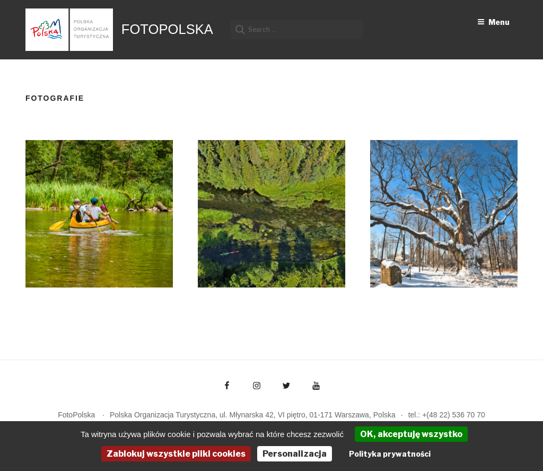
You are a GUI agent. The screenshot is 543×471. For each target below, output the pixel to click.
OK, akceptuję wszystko (411, 434)
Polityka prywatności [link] (390, 453)
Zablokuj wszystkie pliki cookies (176, 454)
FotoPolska (167, 29)
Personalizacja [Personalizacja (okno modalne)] (294, 454)
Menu (493, 22)
